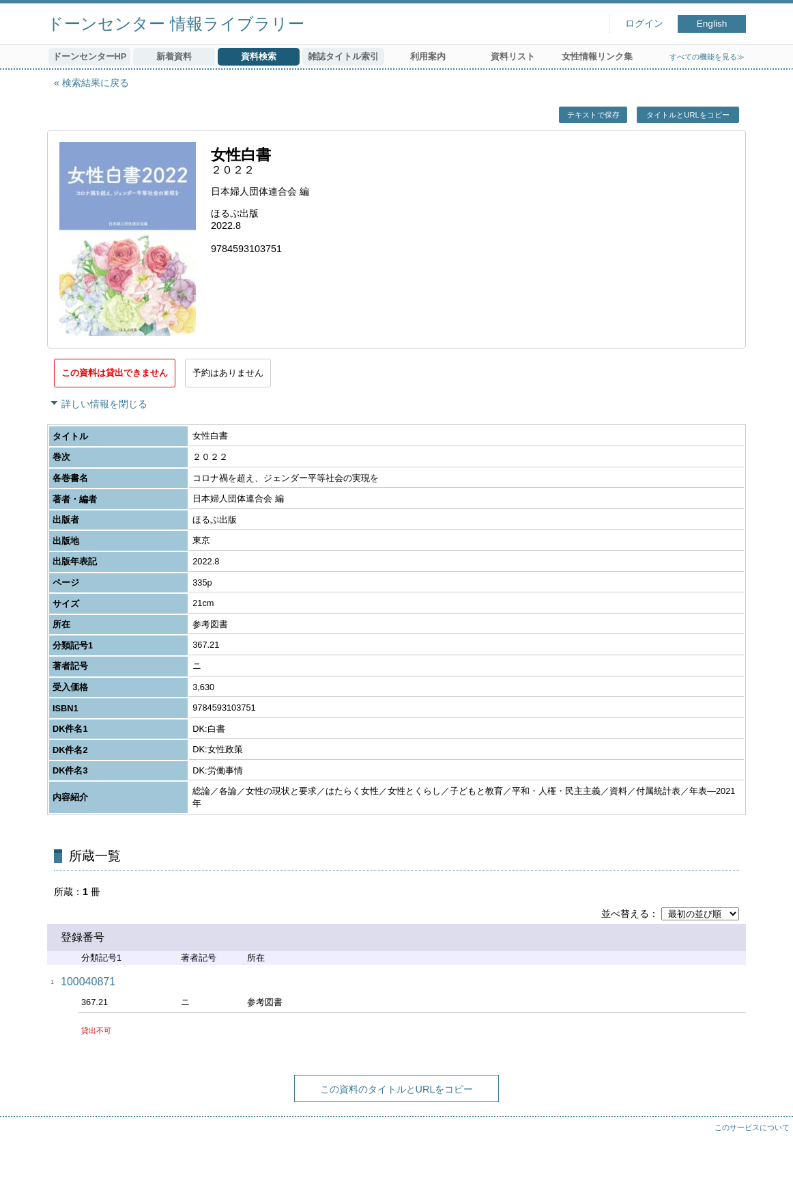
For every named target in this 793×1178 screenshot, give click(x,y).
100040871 (88, 981)
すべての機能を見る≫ (707, 57)
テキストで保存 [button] (593, 115)
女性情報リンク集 (597, 56)
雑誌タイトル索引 (343, 56)
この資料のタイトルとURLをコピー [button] (397, 1089)
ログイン (644, 23)
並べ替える (625, 913)
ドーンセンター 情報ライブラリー (175, 23)
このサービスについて (752, 1127)
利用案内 (428, 56)
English (712, 23)
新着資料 (174, 56)
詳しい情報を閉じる (104, 403)
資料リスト (513, 56)
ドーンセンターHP (90, 56)
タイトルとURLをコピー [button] (687, 115)
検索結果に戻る (95, 82)
